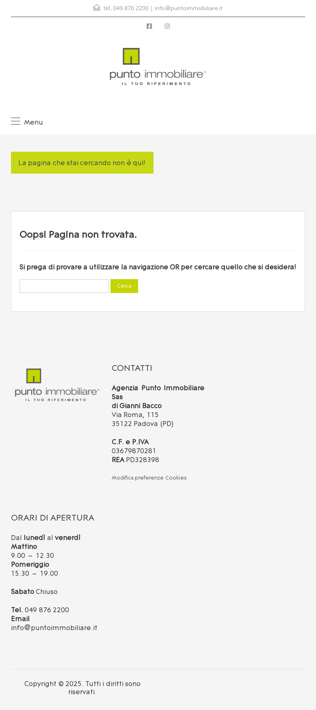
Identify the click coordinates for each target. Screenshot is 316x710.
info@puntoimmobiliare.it (189, 8)
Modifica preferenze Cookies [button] (149, 478)
